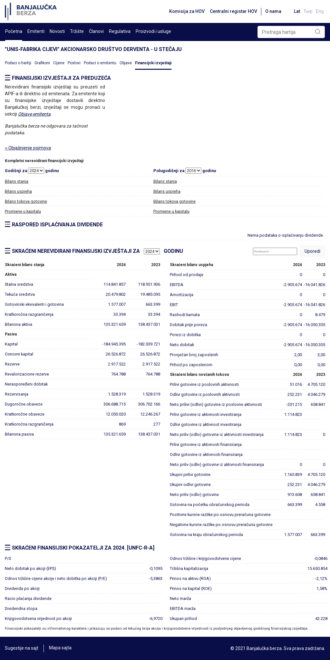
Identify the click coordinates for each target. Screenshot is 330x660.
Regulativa (120, 31)
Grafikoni (42, 63)
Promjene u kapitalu (23, 211)
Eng (320, 11)
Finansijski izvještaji (153, 63)
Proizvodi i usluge (153, 31)
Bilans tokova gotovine (26, 201)
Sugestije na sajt (21, 648)
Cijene (58, 63)
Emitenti (35, 31)
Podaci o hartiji (18, 63)
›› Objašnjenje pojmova (28, 147)
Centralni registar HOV (232, 11)
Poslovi (74, 63)
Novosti (57, 31)
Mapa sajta (60, 648)
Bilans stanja (16, 181)
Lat (296, 11)
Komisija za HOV (186, 11)
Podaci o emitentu (100, 63)
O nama (272, 11)
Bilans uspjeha (18, 191)
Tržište (77, 31)
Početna (13, 31)
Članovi (96, 31)
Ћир (307, 11)
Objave (126, 63)
